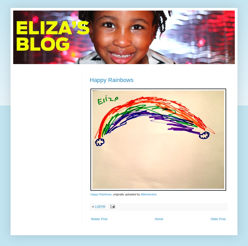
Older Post (218, 219)
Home (159, 219)
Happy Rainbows (111, 80)
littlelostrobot (148, 194)
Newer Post (99, 219)
